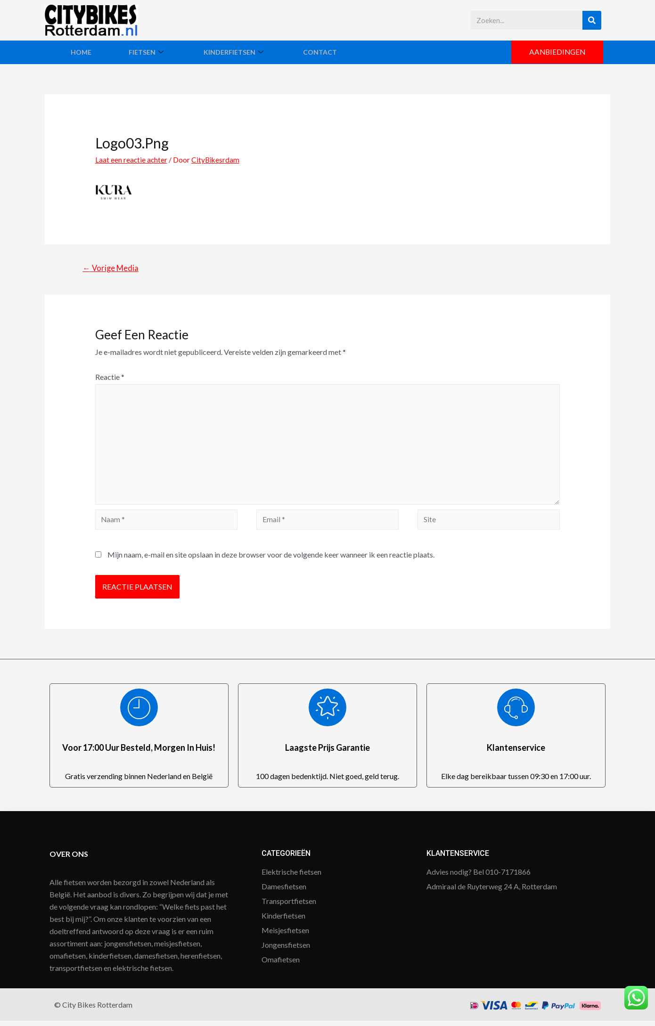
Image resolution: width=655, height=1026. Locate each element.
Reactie (109, 377)
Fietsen (161, 52)
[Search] (591, 20)
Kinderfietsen (259, 52)
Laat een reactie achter (131, 159)
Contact (354, 52)
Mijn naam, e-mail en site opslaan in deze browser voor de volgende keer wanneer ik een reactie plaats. (270, 559)
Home (85, 52)
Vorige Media (111, 268)
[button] (556, 52)
